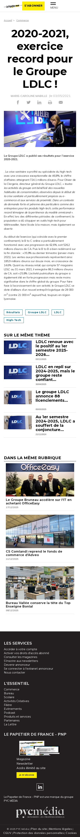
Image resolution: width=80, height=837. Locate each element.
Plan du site (39, 829)
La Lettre (10, 724)
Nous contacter (14, 672)
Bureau (9, 693)
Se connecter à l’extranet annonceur (28, 668)
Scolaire (9, 697)
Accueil (8, 20)
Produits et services (17, 716)
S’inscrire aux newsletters (21, 661)
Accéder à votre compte (20, 649)
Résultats (13, 312)
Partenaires (11, 720)
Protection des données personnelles (38, 833)
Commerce (22, 20)
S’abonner (33, 5)
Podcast (9, 712)
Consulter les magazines (20, 657)
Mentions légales (60, 829)
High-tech (13, 320)
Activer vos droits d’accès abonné (26, 653)
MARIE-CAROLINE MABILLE (29, 96)
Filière (8, 705)
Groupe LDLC (37, 312)
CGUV (7, 833)
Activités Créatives (16, 701)
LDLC (57, 312)
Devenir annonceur (17, 665)
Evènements (13, 709)
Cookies (71, 833)
